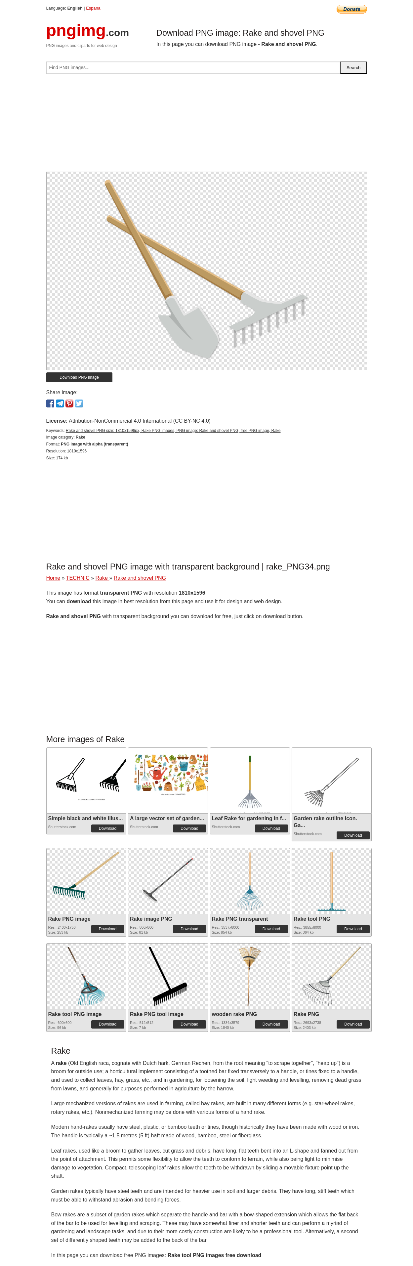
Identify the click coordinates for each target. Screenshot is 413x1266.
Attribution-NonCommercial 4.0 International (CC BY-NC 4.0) (140, 421)
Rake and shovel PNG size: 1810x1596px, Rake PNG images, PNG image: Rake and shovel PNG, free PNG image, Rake (173, 430)
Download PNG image (79, 377)
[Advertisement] (206, 125)
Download (107, 828)
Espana (93, 8)
